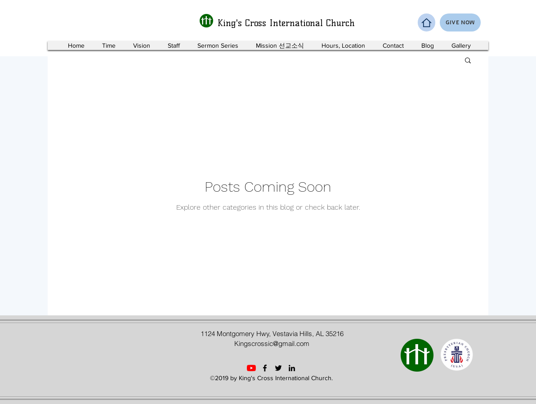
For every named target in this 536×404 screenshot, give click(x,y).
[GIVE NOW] (460, 22)
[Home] (426, 22)
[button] (468, 61)
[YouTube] (251, 368)
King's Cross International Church (286, 23)
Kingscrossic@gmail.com (271, 343)
